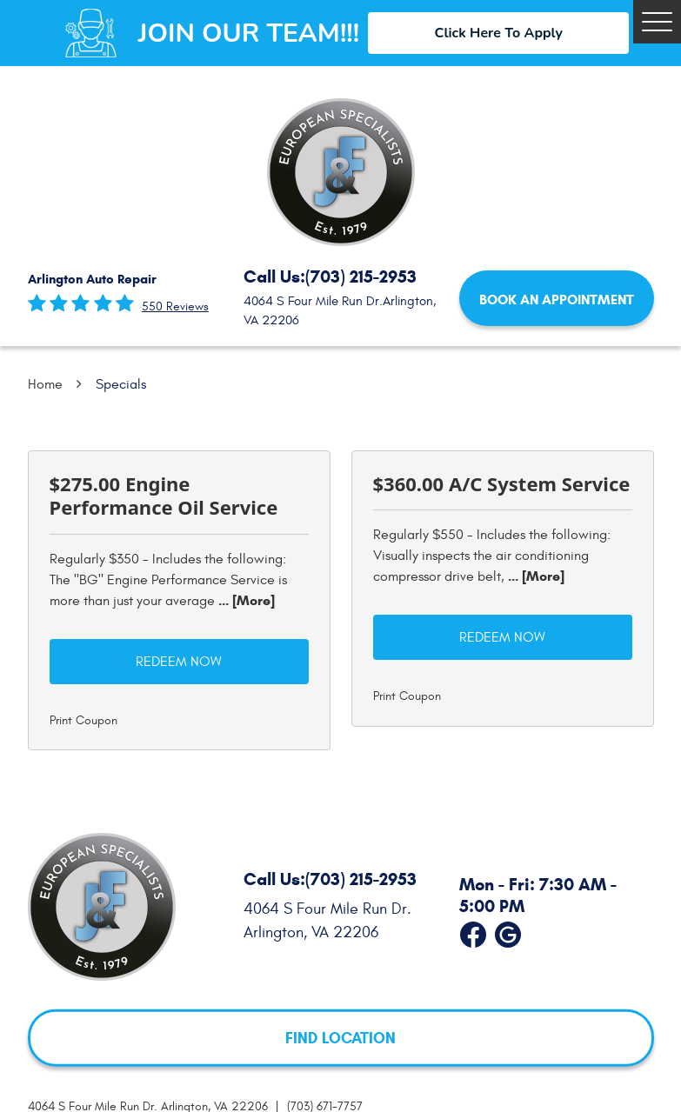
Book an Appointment (556, 299)
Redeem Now (179, 661)
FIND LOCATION (340, 1037)
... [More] (245, 600)
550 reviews (175, 307)
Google (508, 931)
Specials (121, 384)
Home (45, 384)
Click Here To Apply (499, 33)
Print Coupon (83, 720)
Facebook (473, 931)
